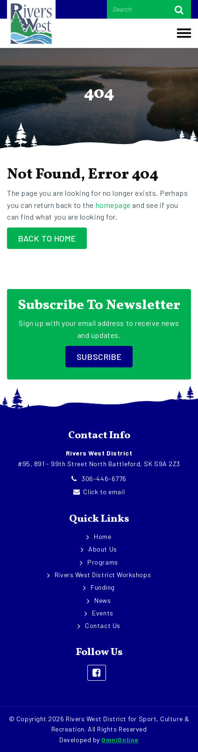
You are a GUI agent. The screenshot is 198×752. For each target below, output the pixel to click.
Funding (103, 587)
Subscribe (99, 357)
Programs (102, 562)
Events (102, 613)
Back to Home (47, 238)
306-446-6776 (99, 479)
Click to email (99, 492)
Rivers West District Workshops (103, 575)
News (102, 600)
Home (102, 536)
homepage (113, 204)
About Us (102, 549)
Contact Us (102, 625)
